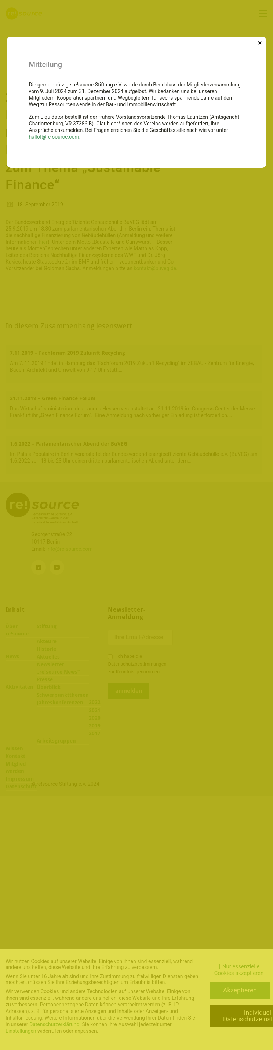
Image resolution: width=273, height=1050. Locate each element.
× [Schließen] (260, 42)
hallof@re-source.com (54, 137)
